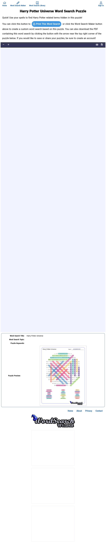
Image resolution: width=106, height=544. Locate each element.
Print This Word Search (46, 24)
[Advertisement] (53, 448)
